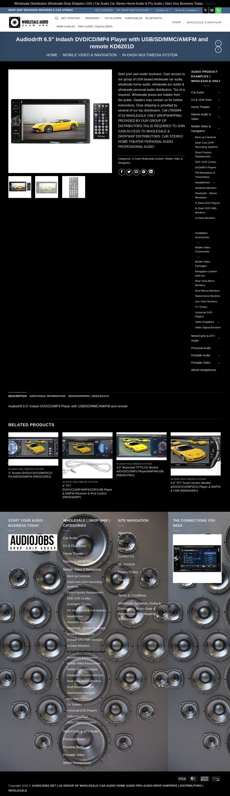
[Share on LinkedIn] (151, 172)
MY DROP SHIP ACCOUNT (134, 10)
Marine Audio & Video (201, 117)
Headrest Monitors (206, 187)
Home (52, 55)
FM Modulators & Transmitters (205, 174)
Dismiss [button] (210, 3)
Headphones (202, 182)
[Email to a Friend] (136, 172)
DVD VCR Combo (205, 161)
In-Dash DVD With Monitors (206, 210)
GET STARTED (104, 10)
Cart (121, 540)
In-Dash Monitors (205, 218)
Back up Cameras (205, 137)
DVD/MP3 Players (205, 167)
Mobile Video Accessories (202, 249)
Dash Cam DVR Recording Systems (206, 144)
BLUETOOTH (155, 18)
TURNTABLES (133, 18)
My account (126, 564)
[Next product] (218, 43)
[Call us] (218, 10)
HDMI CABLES (65, 26)
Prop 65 (123, 580)
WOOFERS (93, 18)
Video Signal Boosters (208, 327)
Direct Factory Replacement (203, 154)
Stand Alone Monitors (207, 295)
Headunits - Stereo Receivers (206, 195)
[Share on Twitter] (129, 172)
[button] (176, 22)
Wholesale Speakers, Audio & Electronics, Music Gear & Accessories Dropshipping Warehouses (139, 611)
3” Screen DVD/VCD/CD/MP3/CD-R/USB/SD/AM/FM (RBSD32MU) (30, 474)
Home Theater (200, 107)
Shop (122, 587)
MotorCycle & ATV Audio (203, 338)
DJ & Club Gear (201, 99)
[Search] (56, 18)
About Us (124, 533)
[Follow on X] (205, 10)
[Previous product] (218, 50)
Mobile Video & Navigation (90, 55)
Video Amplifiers (204, 321)
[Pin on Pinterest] (143, 172)
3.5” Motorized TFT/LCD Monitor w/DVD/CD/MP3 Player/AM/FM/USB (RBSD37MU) (140, 471)
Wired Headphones (203, 370)
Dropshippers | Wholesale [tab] (88, 396)
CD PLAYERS (113, 18)
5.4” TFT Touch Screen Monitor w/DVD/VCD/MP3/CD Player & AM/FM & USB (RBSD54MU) (195, 486)
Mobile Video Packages (202, 263)
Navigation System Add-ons (206, 273)
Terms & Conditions (187, 10)
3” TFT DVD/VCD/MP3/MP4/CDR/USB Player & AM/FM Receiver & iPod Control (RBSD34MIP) (87, 491)
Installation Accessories (202, 235)
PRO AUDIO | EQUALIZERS (95, 26)
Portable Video (200, 362)
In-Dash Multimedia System (149, 55)
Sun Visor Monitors (206, 301)
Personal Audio (201, 348)
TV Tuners (201, 306)
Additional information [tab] (47, 396)
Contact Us (163, 10)
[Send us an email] (212, 10)
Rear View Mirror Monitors (205, 283)
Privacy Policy (128, 572)
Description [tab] (17, 396)
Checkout (125, 548)
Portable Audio (200, 355)
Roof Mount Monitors (207, 290)
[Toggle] (219, 92)
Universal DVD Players (203, 314)
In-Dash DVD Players (207, 202)
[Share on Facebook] (121, 172)
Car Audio (197, 92)
